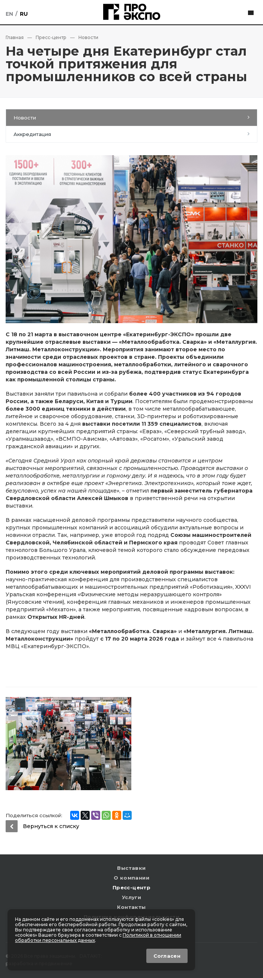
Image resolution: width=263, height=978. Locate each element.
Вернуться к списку (42, 826)
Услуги (131, 897)
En (9, 14)
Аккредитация (32, 134)
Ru (24, 14)
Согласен (166, 956)
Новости (25, 118)
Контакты (131, 907)
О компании (131, 878)
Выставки (131, 868)
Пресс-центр (131, 887)
